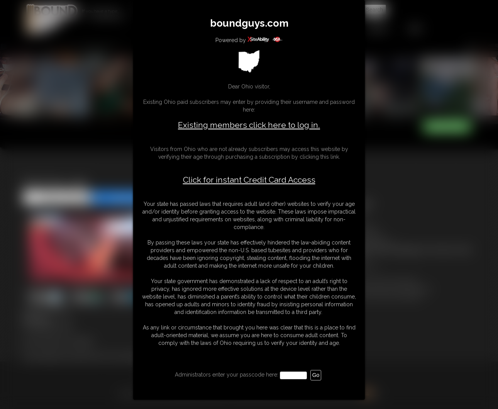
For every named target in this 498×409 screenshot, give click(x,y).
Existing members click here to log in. (249, 125)
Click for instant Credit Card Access (249, 180)
